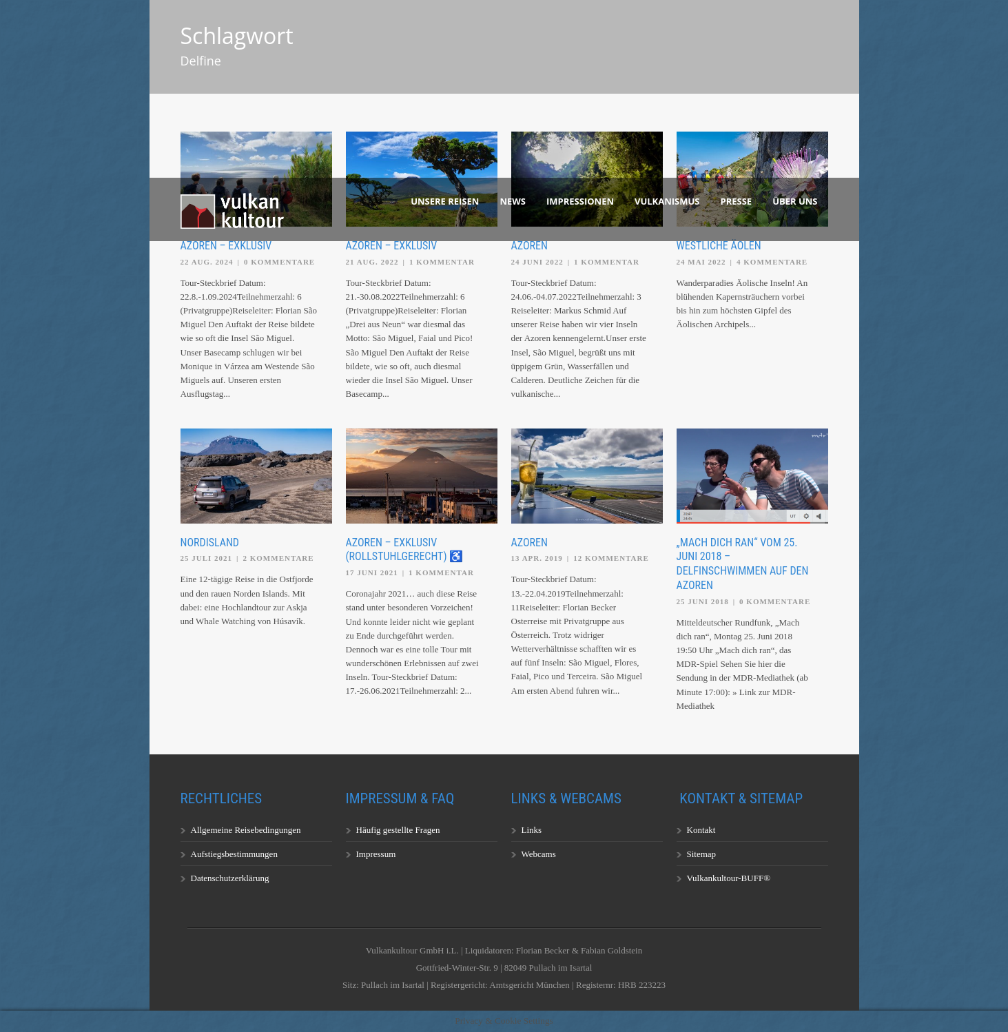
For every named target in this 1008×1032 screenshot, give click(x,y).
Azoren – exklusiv (226, 245)
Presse (736, 201)
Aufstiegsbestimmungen (234, 854)
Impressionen (580, 201)
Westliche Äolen (719, 245)
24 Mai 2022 (701, 262)
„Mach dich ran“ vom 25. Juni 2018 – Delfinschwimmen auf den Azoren (743, 564)
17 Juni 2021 (372, 572)
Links (532, 830)
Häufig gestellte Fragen (398, 830)
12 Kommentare (611, 558)
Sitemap (702, 854)
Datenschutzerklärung (230, 878)
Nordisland (210, 542)
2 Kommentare (278, 558)
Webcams (539, 854)
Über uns (794, 201)
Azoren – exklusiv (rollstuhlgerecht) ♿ (405, 550)
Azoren (529, 245)
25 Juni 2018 (703, 601)
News (513, 201)
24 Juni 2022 (537, 262)
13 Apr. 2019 (537, 558)
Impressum (376, 854)
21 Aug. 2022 (372, 262)
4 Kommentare (772, 262)
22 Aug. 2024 (207, 262)
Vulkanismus (667, 201)
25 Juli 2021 (207, 558)
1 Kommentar (442, 262)
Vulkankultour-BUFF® (729, 878)
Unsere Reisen (445, 201)
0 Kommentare (279, 262)
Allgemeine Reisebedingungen (246, 830)
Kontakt (701, 830)
